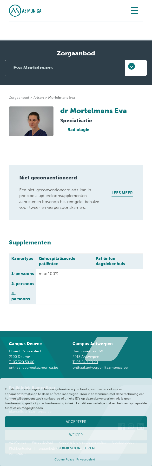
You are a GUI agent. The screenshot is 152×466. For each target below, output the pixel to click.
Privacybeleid (85, 459)
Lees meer (122, 192)
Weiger (76, 435)
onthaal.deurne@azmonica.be (33, 367)
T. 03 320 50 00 (21, 362)
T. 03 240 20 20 (85, 362)
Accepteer (76, 422)
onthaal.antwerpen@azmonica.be (100, 367)
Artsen (38, 97)
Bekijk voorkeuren (76, 448)
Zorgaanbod (19, 97)
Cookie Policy (64, 459)
